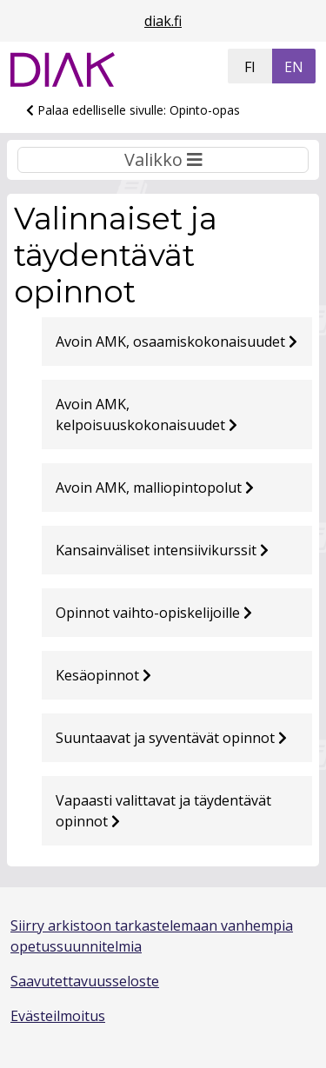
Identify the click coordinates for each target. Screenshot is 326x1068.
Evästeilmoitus (57, 1015)
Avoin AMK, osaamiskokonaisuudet (176, 341)
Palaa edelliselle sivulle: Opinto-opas (133, 110)
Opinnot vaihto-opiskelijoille (154, 612)
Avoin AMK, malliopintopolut (155, 487)
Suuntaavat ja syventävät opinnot (171, 737)
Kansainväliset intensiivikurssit (162, 550)
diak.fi (163, 20)
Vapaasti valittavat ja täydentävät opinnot (163, 811)
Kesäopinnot (103, 675)
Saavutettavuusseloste (84, 981)
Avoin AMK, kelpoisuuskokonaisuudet (146, 414)
